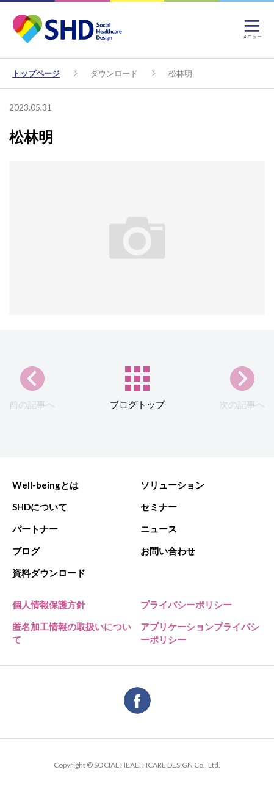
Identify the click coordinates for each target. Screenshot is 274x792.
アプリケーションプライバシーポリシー (199, 633)
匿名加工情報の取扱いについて (71, 633)
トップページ (36, 73)
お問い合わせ (167, 550)
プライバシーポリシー (186, 604)
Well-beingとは (45, 484)
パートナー (35, 528)
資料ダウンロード (48, 572)
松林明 (180, 73)
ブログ (26, 550)
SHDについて (39, 506)
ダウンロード (114, 73)
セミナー (158, 506)
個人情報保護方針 (48, 604)
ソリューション (172, 484)
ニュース (158, 528)
